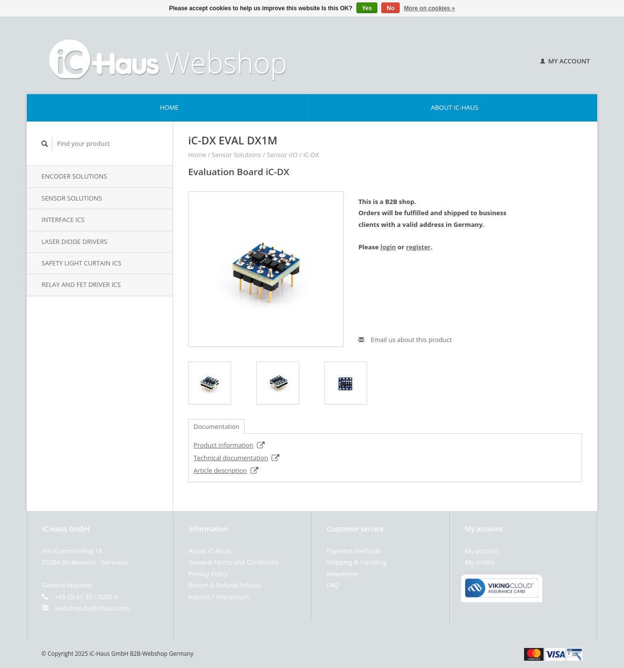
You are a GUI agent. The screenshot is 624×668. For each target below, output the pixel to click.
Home (169, 107)
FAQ (333, 585)
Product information (229, 445)
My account (565, 61)
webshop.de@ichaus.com (92, 608)
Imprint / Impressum (219, 596)
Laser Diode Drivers (74, 241)
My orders (480, 562)
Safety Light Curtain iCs (81, 263)
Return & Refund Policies (225, 585)
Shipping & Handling (357, 562)
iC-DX (311, 154)
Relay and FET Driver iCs (81, 284)
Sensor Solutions (71, 198)
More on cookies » (429, 8)
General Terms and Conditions (233, 562)
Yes (367, 8)
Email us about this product (405, 339)
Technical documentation (237, 457)
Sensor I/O (282, 154)
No (390, 8)
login (388, 247)
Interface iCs (63, 219)
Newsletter (343, 573)
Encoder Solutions (74, 176)
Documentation (216, 426)
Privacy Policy (208, 573)
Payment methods (354, 551)
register (418, 247)
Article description (226, 470)
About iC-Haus (454, 107)
